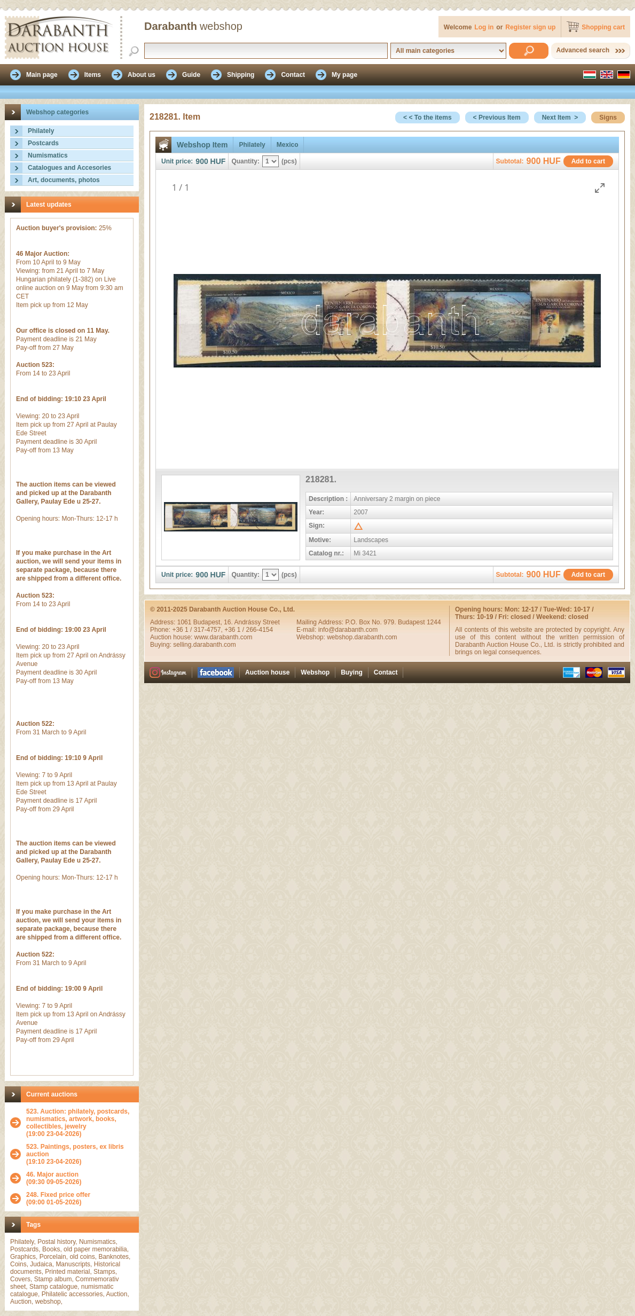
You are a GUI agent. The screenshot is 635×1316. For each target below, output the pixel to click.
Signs (608, 117)
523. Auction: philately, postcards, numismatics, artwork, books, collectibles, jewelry (77, 1119)
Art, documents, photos (64, 180)
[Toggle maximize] (599, 187)
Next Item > (560, 117)
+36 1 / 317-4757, (198, 629)
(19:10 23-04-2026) (80, 1154)
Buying (352, 672)
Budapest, (208, 622)
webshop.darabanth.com (362, 637)
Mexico (288, 144)
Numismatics (48, 155)
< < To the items (427, 117)
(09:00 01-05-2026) (58, 1198)
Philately (41, 131)
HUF (218, 161)
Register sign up (530, 27)
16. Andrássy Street (252, 622)
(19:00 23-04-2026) (80, 1123)
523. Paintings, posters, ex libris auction (75, 1150)
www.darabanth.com (223, 637)
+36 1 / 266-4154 (248, 629)
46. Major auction (52, 1174)
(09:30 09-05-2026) (53, 1178)
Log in (483, 27)
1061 (185, 622)
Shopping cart (603, 27)
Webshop (315, 672)
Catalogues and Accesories (69, 167)
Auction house (267, 672)
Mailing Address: (320, 622)
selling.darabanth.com (204, 644)
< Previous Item (497, 117)
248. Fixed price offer (58, 1194)
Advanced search (582, 50)
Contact (386, 672)
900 (201, 161)
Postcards (43, 143)
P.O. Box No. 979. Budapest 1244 (393, 622)
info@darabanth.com (348, 629)
